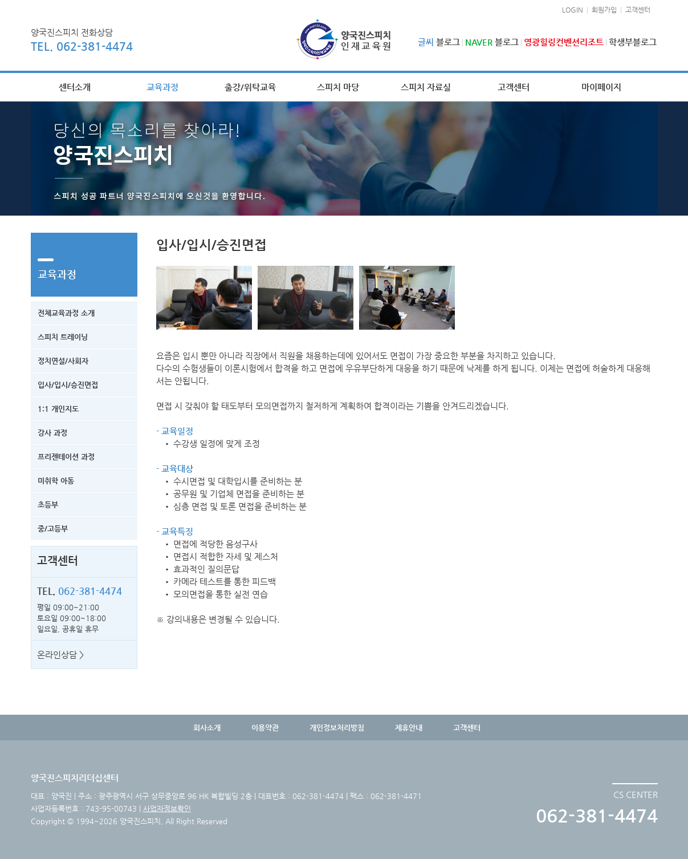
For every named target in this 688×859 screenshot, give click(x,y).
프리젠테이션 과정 (66, 456)
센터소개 (75, 87)
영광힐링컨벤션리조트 (564, 42)
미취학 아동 (56, 480)
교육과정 (162, 87)
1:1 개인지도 (58, 408)
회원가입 (604, 10)
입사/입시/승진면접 (68, 384)
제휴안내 (408, 727)
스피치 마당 (338, 87)
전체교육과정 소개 (66, 313)
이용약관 (265, 727)
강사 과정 (52, 432)
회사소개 (207, 727)
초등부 (48, 504)
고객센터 (637, 10)
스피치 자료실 (426, 87)
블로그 (439, 42)
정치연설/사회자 (63, 360)
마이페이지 (601, 87)
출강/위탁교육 (250, 87)
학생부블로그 (633, 42)
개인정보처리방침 (337, 727)
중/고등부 (53, 528)
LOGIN (572, 10)
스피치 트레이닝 (63, 337)
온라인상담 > (60, 654)
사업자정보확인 (167, 808)
